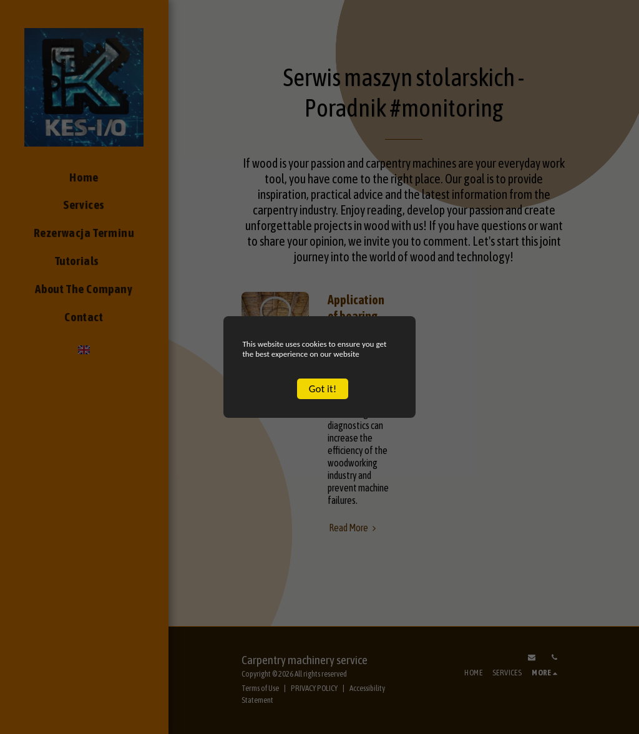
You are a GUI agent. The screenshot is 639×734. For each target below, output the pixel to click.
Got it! (322, 399)
